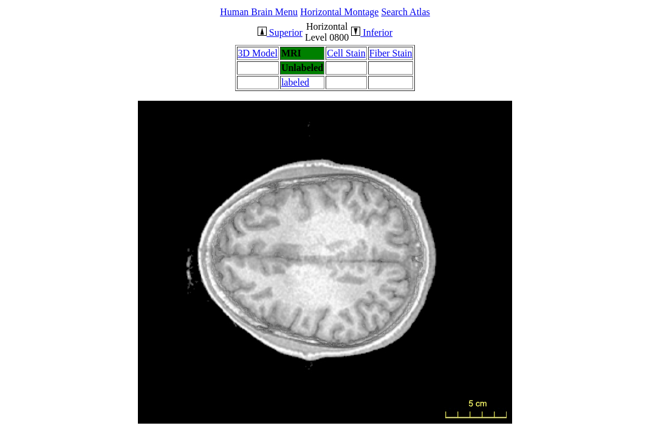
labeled (295, 82)
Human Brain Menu (259, 12)
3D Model (258, 53)
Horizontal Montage (339, 12)
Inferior (371, 32)
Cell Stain (346, 53)
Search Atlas (405, 12)
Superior (280, 32)
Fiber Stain (390, 53)
